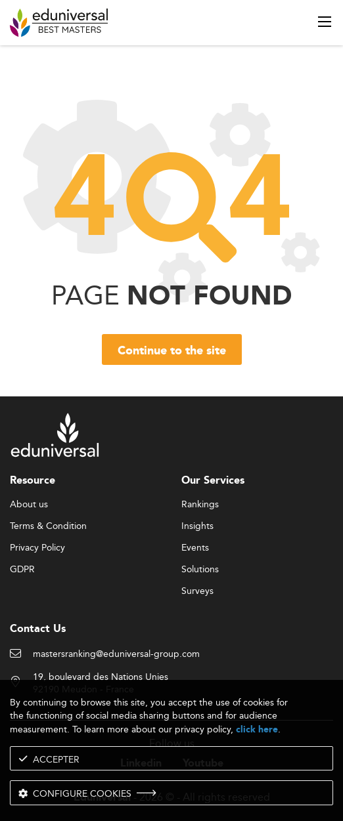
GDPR (22, 569)
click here (257, 729)
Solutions (200, 569)
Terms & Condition (48, 526)
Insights (197, 526)
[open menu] (324, 21)
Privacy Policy (37, 548)
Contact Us (38, 629)
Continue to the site (172, 351)
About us (29, 504)
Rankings (200, 504)
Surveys (197, 591)
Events (195, 548)
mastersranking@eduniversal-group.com (116, 654)
